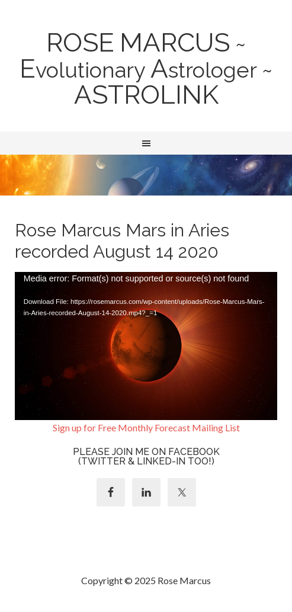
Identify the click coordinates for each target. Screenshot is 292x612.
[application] (146, 346)
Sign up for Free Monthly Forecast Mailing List (146, 427)
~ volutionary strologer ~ (146, 69)
